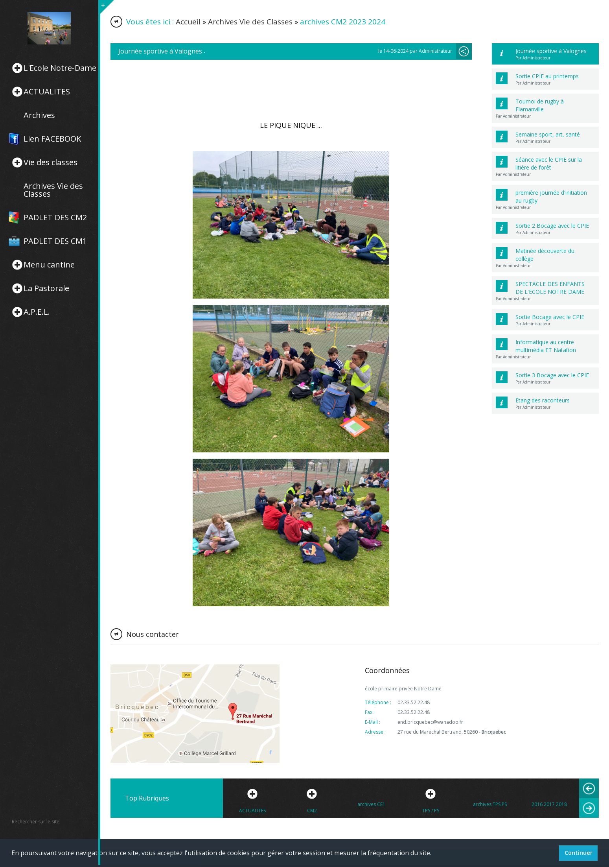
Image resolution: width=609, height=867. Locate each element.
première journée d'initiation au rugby (551, 196)
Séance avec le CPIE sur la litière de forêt (548, 163)
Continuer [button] (578, 852)
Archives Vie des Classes (53, 190)
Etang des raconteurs (542, 400)
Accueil (188, 22)
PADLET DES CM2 (55, 217)
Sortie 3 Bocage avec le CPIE (552, 375)
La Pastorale (46, 288)
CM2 (312, 810)
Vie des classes (50, 162)
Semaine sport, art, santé (547, 134)
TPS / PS (430, 810)
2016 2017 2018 (549, 804)
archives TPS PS (490, 804)
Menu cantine (49, 265)
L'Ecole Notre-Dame (60, 68)
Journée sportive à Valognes (551, 51)
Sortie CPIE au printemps (547, 76)
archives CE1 (371, 804)
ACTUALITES (47, 92)
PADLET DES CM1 (55, 241)
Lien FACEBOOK (52, 139)
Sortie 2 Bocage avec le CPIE (552, 225)
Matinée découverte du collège (544, 254)
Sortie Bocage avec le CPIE (549, 317)
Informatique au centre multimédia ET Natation (545, 346)
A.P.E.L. (37, 312)
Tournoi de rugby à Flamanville (539, 105)
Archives (39, 115)
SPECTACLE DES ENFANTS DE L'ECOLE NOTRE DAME (550, 287)
